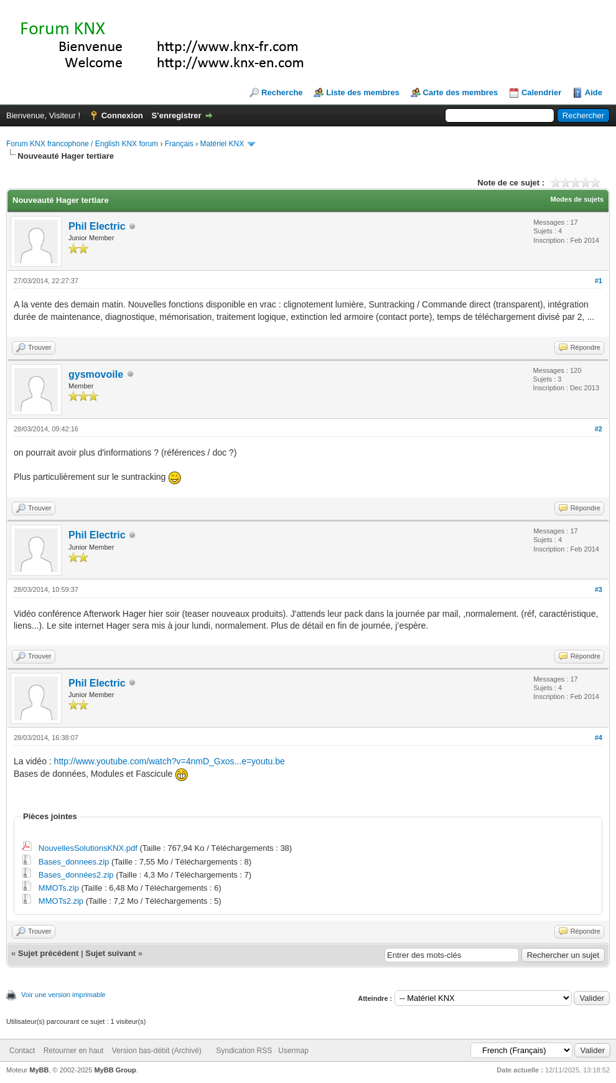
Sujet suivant (110, 953)
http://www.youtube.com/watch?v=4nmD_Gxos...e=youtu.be (169, 761)
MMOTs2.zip (61, 901)
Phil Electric (97, 226)
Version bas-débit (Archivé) (157, 1050)
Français (179, 143)
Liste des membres (362, 92)
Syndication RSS (244, 1050)
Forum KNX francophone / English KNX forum (82, 143)
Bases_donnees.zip (74, 861)
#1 (598, 280)
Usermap (293, 1050)
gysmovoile (95, 374)
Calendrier (541, 92)
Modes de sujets (577, 199)
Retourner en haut (74, 1050)
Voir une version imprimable (63, 994)
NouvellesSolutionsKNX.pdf (88, 848)
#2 (598, 429)
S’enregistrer (176, 115)
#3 (598, 589)
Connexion (122, 115)
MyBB (39, 1070)
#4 (598, 737)
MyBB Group (115, 1070)
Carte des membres (460, 92)
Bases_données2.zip (76, 874)
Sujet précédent (48, 953)
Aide (593, 92)
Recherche (281, 92)
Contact (22, 1050)
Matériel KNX (222, 143)
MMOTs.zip (59, 888)
